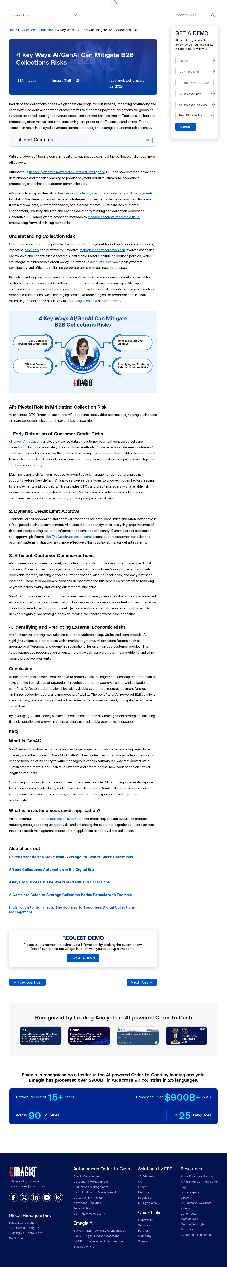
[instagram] (58, 1197)
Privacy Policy (37, 1186)
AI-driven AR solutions (26, 441)
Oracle (142, 1187)
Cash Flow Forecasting (89, 1213)
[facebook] (13, 1197)
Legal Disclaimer (18, 1186)
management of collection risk (103, 250)
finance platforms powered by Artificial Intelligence (68, 172)
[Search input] (192, 15)
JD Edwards (146, 1176)
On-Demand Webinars (196, 1203)
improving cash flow (82, 301)
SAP (141, 1182)
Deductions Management (90, 1187)
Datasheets (188, 1213)
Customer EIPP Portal (87, 1197)
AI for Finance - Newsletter (199, 1182)
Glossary (187, 1229)
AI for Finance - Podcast (198, 1176)
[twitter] (24, 1197)
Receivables (81, 1208)
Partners (144, 1230)
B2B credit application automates (58, 819)
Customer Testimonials (196, 1235)
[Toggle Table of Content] (146, 140)
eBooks (186, 1197)
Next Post (142, 982)
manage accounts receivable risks (114, 217)
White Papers (190, 1192)
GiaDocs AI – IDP (84, 1246)
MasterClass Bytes (193, 1224)
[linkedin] (35, 1197)
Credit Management (87, 1176)
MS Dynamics (147, 1203)
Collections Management (90, 1182)
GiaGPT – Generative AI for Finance (98, 1241)
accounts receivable (105, 262)
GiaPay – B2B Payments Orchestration (99, 1230)
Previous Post (27, 982)
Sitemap (143, 1241)
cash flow (32, 250)
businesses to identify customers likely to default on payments (105, 193)
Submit (186, 127)
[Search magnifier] (213, 15)
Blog (184, 1187)
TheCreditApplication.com (72, 537)
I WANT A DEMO (83, 959)
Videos (185, 1208)
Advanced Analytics (87, 1203)
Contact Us (146, 1220)
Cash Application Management (94, 1192)
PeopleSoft (145, 1197)
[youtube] (46, 1197)
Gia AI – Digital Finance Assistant (96, 1236)
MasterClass (189, 1219)
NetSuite (144, 1192)
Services (144, 1225)
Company (144, 1236)
